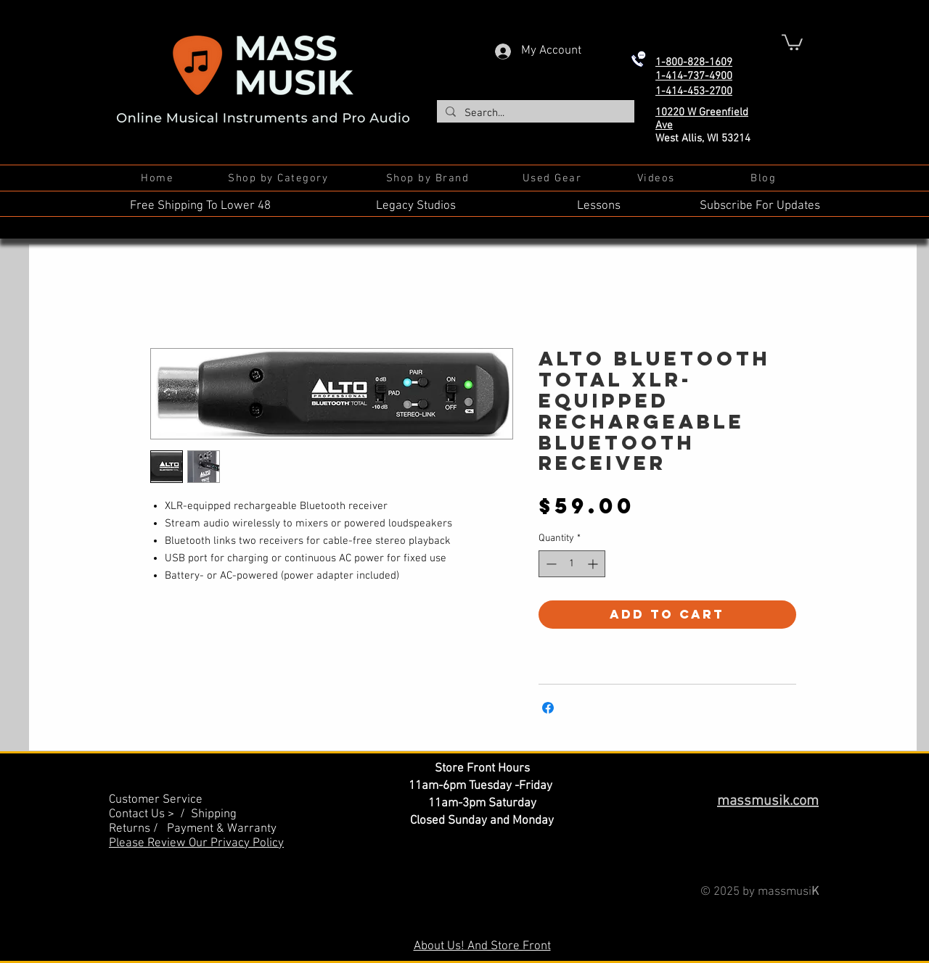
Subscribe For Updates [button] (760, 206)
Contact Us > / (150, 814)
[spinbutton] (572, 563)
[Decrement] (550, 563)
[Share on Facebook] (548, 707)
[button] (792, 41)
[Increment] (594, 563)
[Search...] (534, 113)
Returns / (138, 829)
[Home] (158, 178)
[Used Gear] (553, 178)
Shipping (214, 814)
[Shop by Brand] (429, 178)
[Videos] (657, 178)
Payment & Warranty (222, 829)
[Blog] (765, 178)
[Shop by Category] (279, 178)
